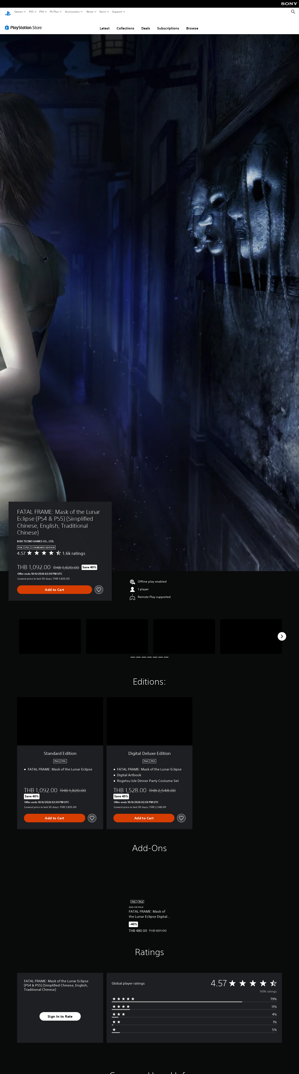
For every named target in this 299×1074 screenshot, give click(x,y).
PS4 (41, 11)
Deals (145, 24)
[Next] (282, 632)
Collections (125, 24)
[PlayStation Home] (8, 12)
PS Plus (54, 11)
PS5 (31, 11)
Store (102, 11)
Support (117, 11)
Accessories (72, 11)
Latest (105, 24)
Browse (192, 24)
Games (18, 11)
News (89, 11)
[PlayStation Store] (24, 23)
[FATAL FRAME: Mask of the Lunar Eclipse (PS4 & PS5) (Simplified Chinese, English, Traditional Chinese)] (50, 632)
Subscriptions (168, 24)
